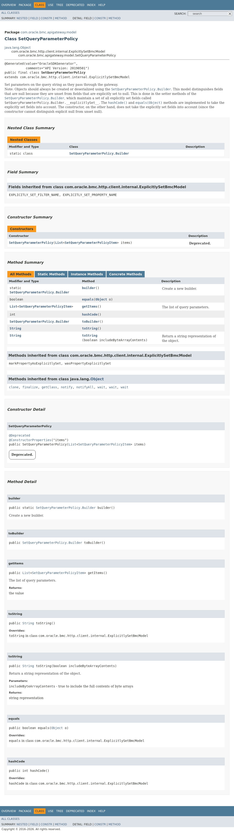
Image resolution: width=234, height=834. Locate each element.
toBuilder (90, 321)
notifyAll (85, 387)
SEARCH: (180, 13)
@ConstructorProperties (30, 440)
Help (101, 5)
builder (89, 288)
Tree (59, 5)
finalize (30, 387)
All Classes (10, 12)
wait (101, 387)
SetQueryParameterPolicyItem (91, 242)
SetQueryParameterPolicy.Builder (99, 153)
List (59, 242)
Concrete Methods (125, 274)
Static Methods (51, 274)
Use (50, 5)
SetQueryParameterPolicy (31, 242)
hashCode (89, 314)
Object (101, 299)
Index (91, 5)
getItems (89, 306)
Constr (46, 18)
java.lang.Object (18, 47)
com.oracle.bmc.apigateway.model (48, 32)
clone (14, 387)
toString (89, 328)
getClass (49, 387)
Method (61, 18)
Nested (21, 18)
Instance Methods (87, 274)
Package (25, 5)
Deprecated (75, 5)
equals (88, 299)
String (15, 328)
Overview (8, 5)
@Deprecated (19, 435)
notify (67, 387)
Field (34, 18)
